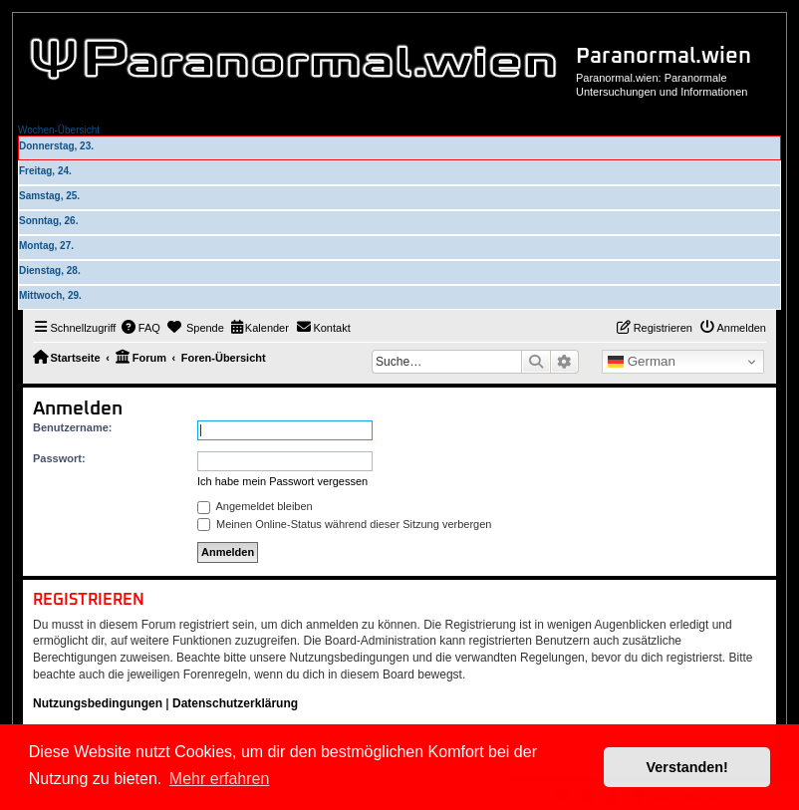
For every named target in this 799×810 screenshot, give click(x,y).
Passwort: (59, 458)
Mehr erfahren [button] (219, 778)
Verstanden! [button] (687, 767)
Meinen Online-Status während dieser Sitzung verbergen (344, 524)
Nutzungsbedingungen (97, 703)
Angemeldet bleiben (255, 506)
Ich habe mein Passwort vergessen (282, 481)
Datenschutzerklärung (235, 703)
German (641, 362)
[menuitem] (140, 328)
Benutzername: (72, 427)
